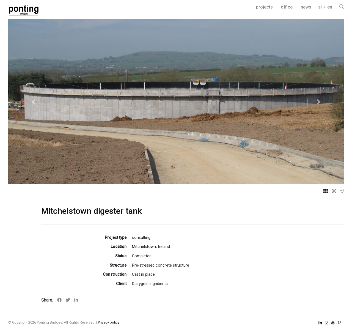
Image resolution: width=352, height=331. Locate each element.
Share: (47, 300)
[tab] (323, 191)
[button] (33, 101)
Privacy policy (108, 322)
